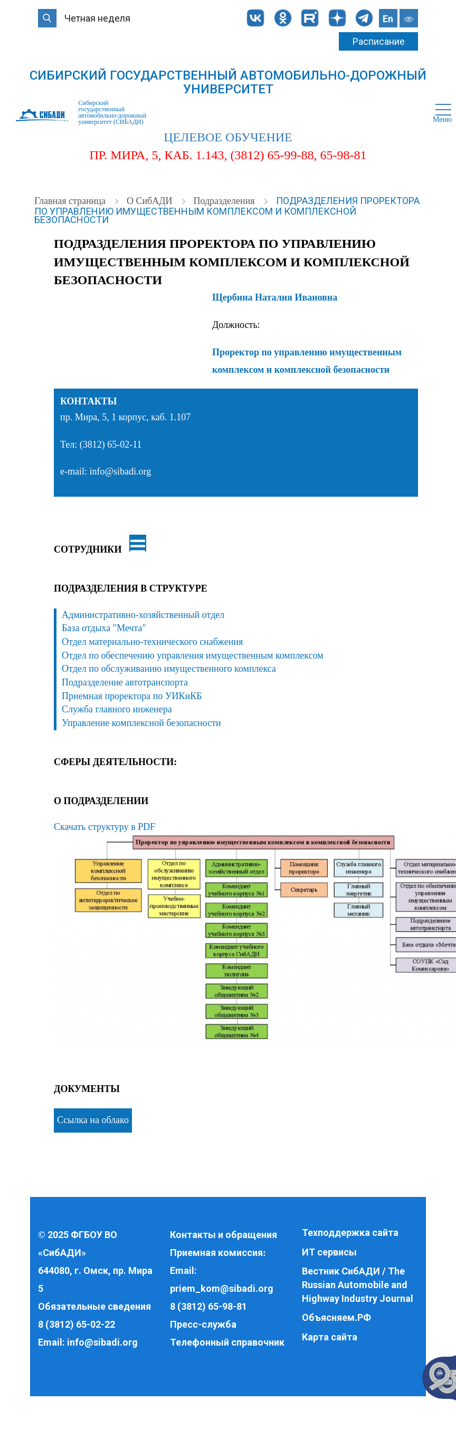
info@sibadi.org (102, 1342)
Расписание (379, 41)
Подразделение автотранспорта (125, 682)
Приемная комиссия (216, 1252)
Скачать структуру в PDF (104, 827)
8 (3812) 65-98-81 (208, 1306)
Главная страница (71, 201)
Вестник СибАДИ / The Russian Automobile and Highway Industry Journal (357, 1284)
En (388, 18)
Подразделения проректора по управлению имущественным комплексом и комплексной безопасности (227, 210)
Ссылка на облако (93, 1120)
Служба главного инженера (117, 709)
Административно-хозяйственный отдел (143, 615)
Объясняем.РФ (336, 1317)
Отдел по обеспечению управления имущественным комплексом (193, 655)
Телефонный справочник (227, 1342)
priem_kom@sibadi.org (221, 1288)
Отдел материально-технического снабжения (152, 641)
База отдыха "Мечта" (104, 628)
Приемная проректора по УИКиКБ (132, 696)
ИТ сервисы (329, 1252)
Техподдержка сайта (350, 1232)
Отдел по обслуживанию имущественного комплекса (169, 668)
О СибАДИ (151, 201)
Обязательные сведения (94, 1306)
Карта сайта (329, 1336)
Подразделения (225, 201)
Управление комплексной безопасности (141, 723)
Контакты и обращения (223, 1234)
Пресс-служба (203, 1324)
